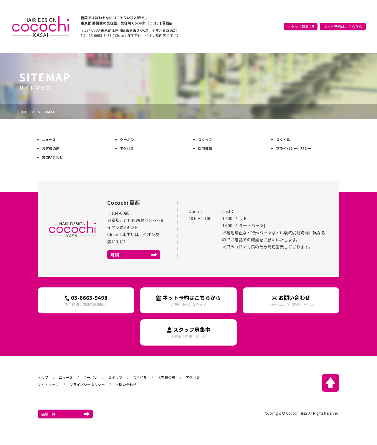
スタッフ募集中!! (300, 30)
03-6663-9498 (86, 300)
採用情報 (205, 148)
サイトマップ (48, 384)
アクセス (357, 21)
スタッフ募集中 (188, 332)
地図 (115, 255)
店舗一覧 (48, 413)
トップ (249, 21)
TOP (23, 111)
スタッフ (301, 21)
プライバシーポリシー (293, 148)
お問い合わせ (52, 157)
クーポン (283, 21)
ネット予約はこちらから (342, 30)
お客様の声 (338, 21)
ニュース (265, 21)
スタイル (318, 21)
